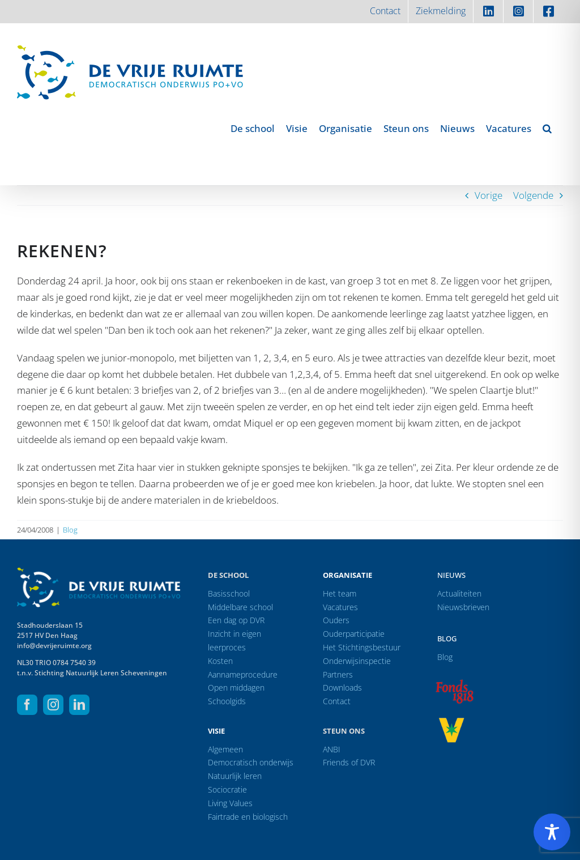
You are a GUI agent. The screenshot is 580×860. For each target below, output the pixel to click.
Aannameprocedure (243, 674)
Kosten (220, 660)
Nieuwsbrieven (463, 607)
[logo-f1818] (454, 682)
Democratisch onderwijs (250, 762)
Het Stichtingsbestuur (361, 647)
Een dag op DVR (236, 620)
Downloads (342, 687)
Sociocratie (227, 789)
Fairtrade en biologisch (248, 816)
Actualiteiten (459, 593)
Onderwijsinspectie (357, 660)
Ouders (336, 620)
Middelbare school (240, 607)
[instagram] (53, 705)
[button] (547, 128)
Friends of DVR (349, 762)
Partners (338, 674)
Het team (339, 593)
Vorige (488, 195)
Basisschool (229, 593)
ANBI (331, 749)
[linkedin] (79, 705)
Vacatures (340, 607)
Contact (337, 701)
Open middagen (236, 687)
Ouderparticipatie (354, 633)
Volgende (533, 195)
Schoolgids (227, 701)
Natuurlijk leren (235, 775)
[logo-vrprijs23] (451, 721)
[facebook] (27, 705)
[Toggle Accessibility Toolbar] (552, 832)
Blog (70, 530)
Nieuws (451, 575)
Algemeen (225, 749)
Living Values (230, 803)
